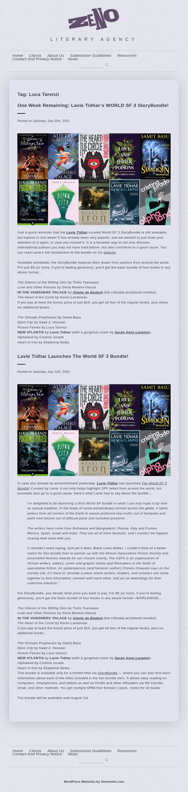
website (110, 252)
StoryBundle (108, 673)
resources (127, 55)
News (73, 59)
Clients (35, 55)
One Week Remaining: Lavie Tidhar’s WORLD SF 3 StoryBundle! (93, 105)
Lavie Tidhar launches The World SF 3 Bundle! (73, 356)
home (17, 55)
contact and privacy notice (37, 59)
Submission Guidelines (91, 55)
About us (55, 55)
